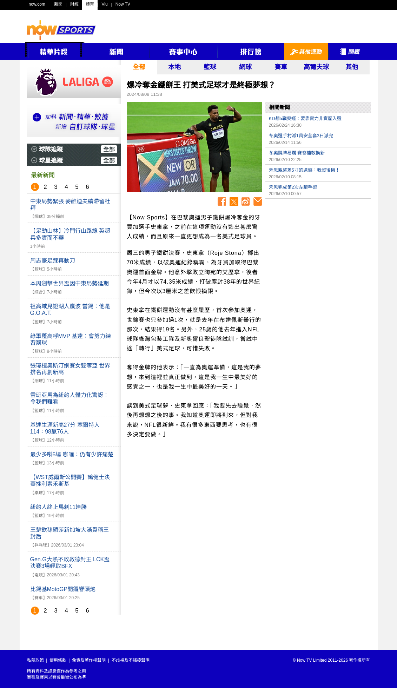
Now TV (122, 4)
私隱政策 (35, 660)
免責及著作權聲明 (89, 660)
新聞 (58, 4)
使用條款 (57, 660)
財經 (74, 4)
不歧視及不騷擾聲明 (131, 660)
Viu (105, 4)
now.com (37, 4)
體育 (90, 4)
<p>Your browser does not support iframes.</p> (318, 251)
